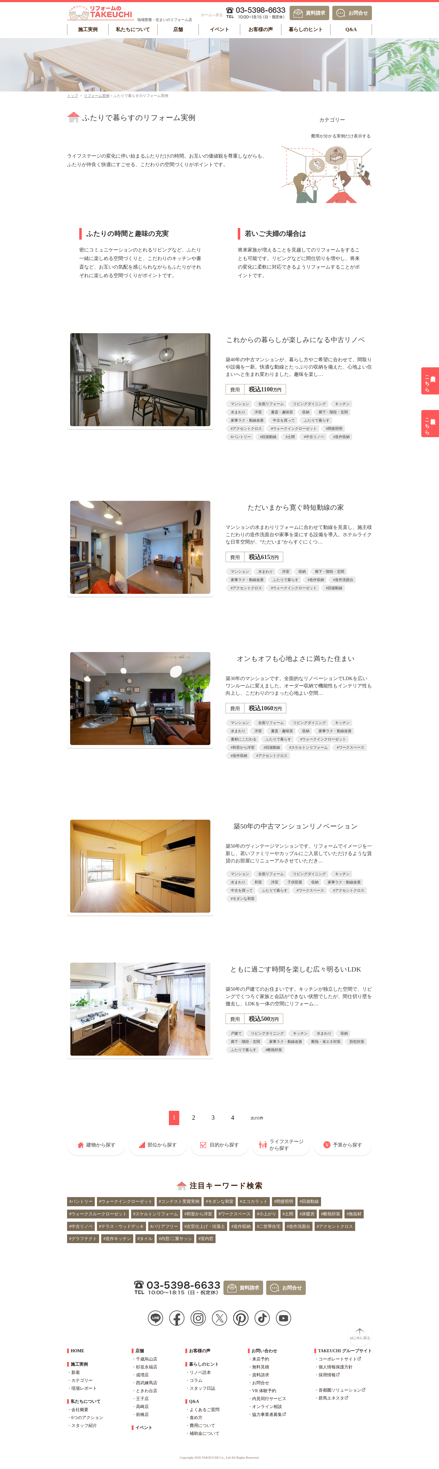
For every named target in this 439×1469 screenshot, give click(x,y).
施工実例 (79, 1364)
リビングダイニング (309, 404)
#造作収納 (341, 437)
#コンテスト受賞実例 (179, 1201)
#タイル (144, 1238)
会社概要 (79, 1409)
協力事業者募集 (267, 1414)
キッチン (342, 404)
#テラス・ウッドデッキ (121, 1226)
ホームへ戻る (212, 15)
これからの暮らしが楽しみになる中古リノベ (295, 340)
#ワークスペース (350, 747)
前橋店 (142, 1414)
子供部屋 (294, 882)
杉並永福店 (146, 1367)
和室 (258, 882)
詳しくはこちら (296, 454)
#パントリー (241, 437)
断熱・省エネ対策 (326, 1041)
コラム (196, 1380)
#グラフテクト (83, 1238)
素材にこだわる (243, 739)
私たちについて (86, 1401)
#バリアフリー (164, 1226)
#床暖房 (307, 1214)
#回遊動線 (268, 437)
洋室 (258, 412)
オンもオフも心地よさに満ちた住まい (296, 658)
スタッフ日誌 (202, 1388)
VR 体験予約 (264, 1391)
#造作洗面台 (343, 580)
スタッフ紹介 (84, 1425)
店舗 (139, 1351)
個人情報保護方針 (336, 1367)
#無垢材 (354, 1214)
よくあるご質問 (205, 1409)
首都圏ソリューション (340, 1390)
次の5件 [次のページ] (257, 1118)
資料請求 (315, 12)
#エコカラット (254, 1201)
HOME (77, 1351)
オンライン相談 (267, 1406)
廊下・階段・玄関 (333, 412)
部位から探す (162, 1144)
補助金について (205, 1433)
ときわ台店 (146, 1391)
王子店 (142, 1398)
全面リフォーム (271, 404)
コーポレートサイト (338, 1359)
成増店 (142, 1375)
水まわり (238, 412)
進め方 (196, 1417)
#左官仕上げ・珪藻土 (204, 1226)
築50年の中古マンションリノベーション (296, 826)
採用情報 (327, 1375)
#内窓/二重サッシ (175, 1238)
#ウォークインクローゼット (294, 428)
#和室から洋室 (243, 747)
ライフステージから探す (286, 1145)
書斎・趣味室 (282, 412)
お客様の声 (199, 1351)
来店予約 (260, 1359)
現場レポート (84, 1388)
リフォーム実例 (96, 96)
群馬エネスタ (331, 1398)
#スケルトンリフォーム (308, 747)
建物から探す (101, 1144)
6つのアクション (87, 1417)
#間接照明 (334, 428)
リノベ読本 (200, 1372)
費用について (202, 1425)
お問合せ (358, 12)
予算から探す (347, 1144)
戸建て (236, 1033)
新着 (75, 1372)
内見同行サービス (269, 1398)
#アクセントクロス (246, 428)
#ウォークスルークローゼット (98, 1214)
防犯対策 (357, 1041)
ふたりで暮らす (317, 420)
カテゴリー (332, 120)
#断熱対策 (274, 1050)
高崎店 (142, 1406)
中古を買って (284, 420)
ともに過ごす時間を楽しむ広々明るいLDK (295, 969)
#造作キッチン (117, 1238)
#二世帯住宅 (268, 1226)
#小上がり (266, 1214)
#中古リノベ (314, 437)
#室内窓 (205, 1238)
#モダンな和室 (243, 899)
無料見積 (260, 1367)
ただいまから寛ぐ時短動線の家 (296, 507)
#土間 (290, 437)
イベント (143, 1427)
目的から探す (224, 1144)
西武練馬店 (146, 1383)
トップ (72, 96)
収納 (305, 412)
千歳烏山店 (146, 1359)
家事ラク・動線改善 (247, 420)
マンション (240, 404)
